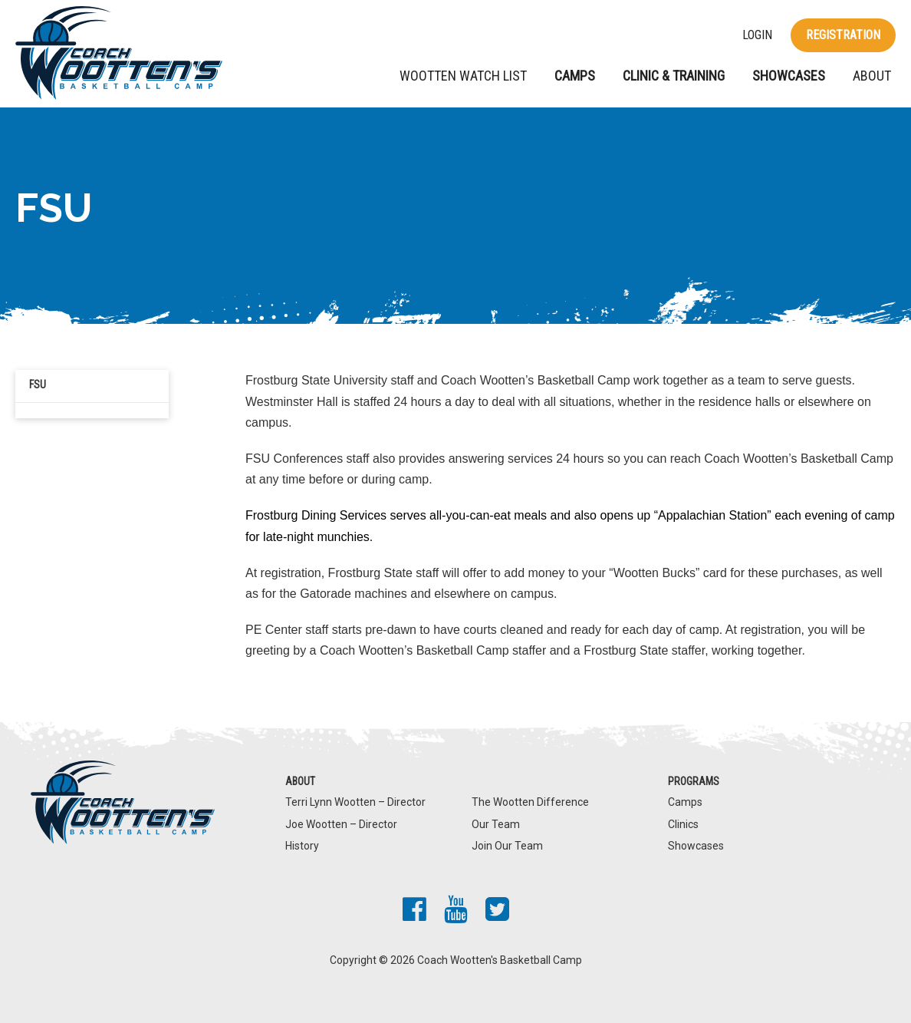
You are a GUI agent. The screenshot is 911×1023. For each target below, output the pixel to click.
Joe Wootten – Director (341, 824)
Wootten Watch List (463, 76)
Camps (574, 76)
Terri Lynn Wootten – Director (355, 802)
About (872, 76)
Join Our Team (507, 846)
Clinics (683, 824)
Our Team (496, 824)
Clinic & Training (674, 76)
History (302, 846)
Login (757, 35)
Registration (843, 35)
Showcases (788, 76)
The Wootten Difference (530, 802)
